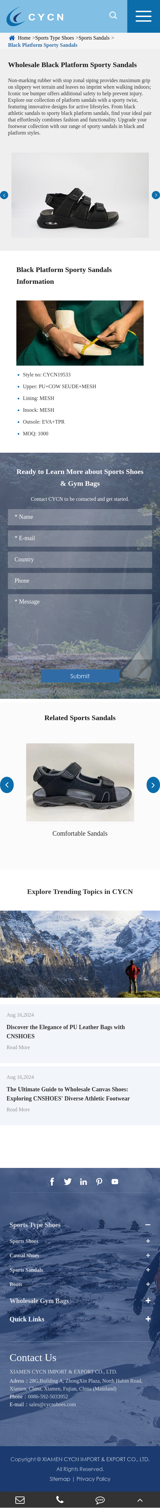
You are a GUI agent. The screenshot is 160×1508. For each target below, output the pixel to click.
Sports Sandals (94, 38)
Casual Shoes (24, 1255)
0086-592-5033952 (48, 1396)
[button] (4, 195)
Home (24, 38)
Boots (15, 1284)
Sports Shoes (23, 1241)
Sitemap (60, 1478)
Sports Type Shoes (54, 38)
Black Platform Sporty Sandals (42, 45)
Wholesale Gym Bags (39, 1300)
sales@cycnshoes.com (52, 1404)
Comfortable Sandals (79, 833)
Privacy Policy (94, 1478)
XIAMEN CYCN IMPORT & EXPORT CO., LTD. (63, 1371)
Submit (80, 676)
